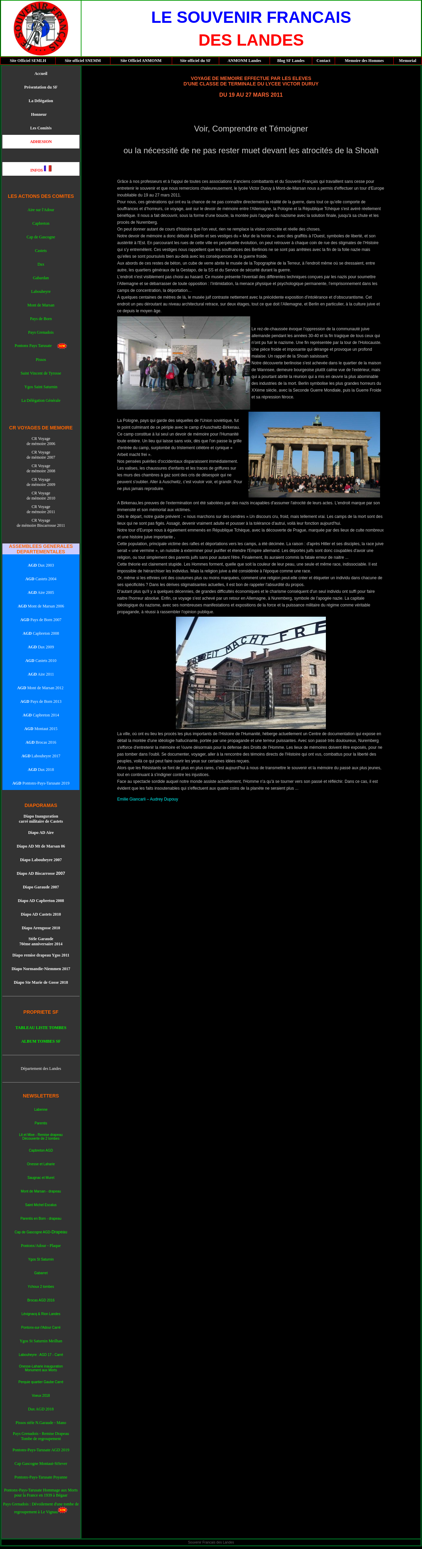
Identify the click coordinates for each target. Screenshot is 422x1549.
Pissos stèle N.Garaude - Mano (41, 1422)
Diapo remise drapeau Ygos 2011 (40, 955)
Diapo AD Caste (35, 914)
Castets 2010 (40, 660)
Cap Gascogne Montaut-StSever (41, 1463)
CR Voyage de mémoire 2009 (41, 482)
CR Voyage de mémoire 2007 (41, 455)
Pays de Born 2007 (41, 619)
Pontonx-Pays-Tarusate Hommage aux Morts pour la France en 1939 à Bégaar (41, 1493)
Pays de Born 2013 (41, 701)
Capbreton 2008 (41, 633)
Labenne (40, 1109)
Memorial (407, 60)
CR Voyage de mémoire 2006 (41, 441)
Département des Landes (41, 1068)
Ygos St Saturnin (41, 1259)
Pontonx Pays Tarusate (36, 345)
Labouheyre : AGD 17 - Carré (41, 1355)
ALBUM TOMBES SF (41, 1041)
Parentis (41, 1123)
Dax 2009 (41, 647)
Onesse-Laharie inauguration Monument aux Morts (41, 1368)
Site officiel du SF (195, 60)
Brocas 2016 (45, 742)
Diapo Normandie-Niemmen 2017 (41, 968)
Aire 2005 (41, 592)
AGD (21, 687)
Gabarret (40, 1273)
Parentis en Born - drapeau (40, 1218)
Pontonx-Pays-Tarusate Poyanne (40, 1477)
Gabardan (41, 277)
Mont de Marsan (40, 305)
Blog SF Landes (290, 60)
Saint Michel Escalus (41, 1205)
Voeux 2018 (41, 1395)
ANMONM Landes (244, 60)
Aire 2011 (41, 674)
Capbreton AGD (41, 1150)
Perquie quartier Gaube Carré (40, 1382)
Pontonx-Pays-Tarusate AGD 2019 (41, 1450)
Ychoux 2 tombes (41, 1287)
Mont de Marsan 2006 (41, 606)
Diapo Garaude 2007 (41, 887)
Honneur (39, 114)
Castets (41, 250)
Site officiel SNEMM (83, 60)
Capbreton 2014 (45, 715)
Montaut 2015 (40, 728)
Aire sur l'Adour (41, 209)
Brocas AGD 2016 (41, 1300)
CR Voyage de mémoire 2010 (41, 496)
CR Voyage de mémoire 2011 (41, 509)
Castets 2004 (40, 578)
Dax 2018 (45, 769)
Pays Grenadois (41, 332)
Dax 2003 (41, 565)
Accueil (40, 73)
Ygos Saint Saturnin (41, 386)
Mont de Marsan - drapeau (41, 1191)
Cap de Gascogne (41, 237)
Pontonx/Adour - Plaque (41, 1245)
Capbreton (40, 223)
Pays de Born (41, 318)
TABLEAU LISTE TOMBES (40, 1027)
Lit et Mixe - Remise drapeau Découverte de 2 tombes (41, 1136)
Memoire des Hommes (364, 60)
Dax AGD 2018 (41, 1409)
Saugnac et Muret (40, 1178)
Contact (324, 60)
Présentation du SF (41, 87)
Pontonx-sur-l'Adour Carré (41, 1327)
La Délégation (41, 100)
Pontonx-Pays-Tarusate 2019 (45, 783)
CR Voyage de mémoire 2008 (41, 468)
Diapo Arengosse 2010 (41, 928)
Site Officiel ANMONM (141, 60)
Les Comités (40, 128)
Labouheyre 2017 (45, 756)
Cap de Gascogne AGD (32, 1232)
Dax (40, 264)
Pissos (41, 359)
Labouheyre (40, 291)
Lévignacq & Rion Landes (40, 1314)
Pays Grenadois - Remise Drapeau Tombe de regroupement (41, 1436)
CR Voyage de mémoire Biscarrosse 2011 (41, 523)
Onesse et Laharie (41, 1164)
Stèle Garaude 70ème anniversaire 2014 (40, 941)
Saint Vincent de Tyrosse (40, 373)
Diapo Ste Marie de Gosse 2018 (41, 982)
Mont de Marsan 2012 (44, 687)
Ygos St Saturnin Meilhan (40, 1341)
